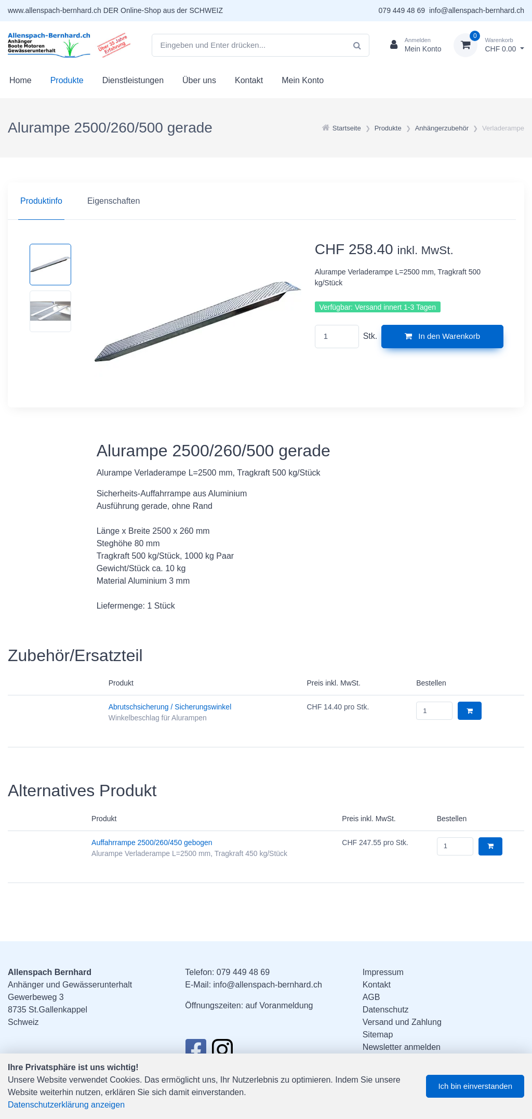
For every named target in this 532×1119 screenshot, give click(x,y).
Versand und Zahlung (402, 1022)
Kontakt (249, 80)
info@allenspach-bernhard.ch (476, 10)
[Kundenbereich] (412, 45)
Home (20, 80)
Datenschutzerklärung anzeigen (66, 1104)
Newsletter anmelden (402, 1047)
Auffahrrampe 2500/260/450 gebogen (151, 842)
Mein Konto (303, 80)
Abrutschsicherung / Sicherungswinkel (170, 707)
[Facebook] (195, 1052)
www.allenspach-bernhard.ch (54, 10)
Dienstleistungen (133, 80)
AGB (371, 997)
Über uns (199, 80)
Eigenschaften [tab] (113, 200)
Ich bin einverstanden (475, 1086)
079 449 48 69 (402, 10)
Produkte (67, 80)
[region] (266, 201)
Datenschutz (386, 1009)
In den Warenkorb (442, 336)
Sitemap (378, 1034)
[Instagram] (222, 1052)
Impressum (383, 972)
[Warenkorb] (489, 45)
